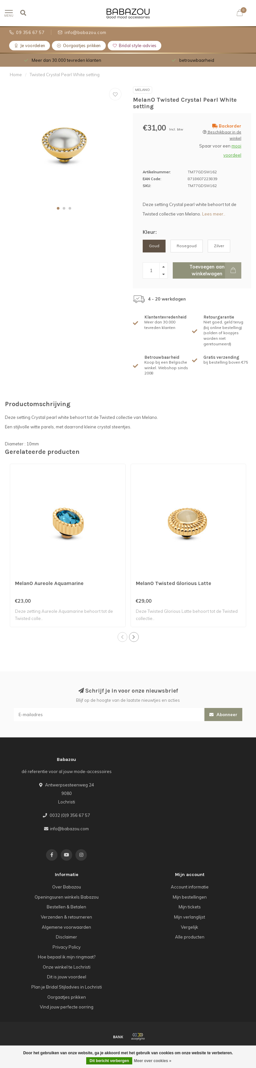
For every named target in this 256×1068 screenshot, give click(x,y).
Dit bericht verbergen (109, 1061)
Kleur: (150, 232)
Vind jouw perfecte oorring (66, 1006)
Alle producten (189, 936)
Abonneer (223, 714)
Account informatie (190, 886)
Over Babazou (66, 886)
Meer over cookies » (152, 1061)
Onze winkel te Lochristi (66, 967)
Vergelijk (189, 927)
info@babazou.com (69, 828)
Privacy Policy (67, 947)
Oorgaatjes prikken (66, 997)
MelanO (142, 90)
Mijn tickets (190, 906)
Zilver (219, 245)
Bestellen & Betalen (66, 906)
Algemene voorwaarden (66, 927)
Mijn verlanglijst (189, 917)
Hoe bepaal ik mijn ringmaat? (66, 956)
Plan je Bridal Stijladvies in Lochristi (66, 987)
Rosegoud (187, 245)
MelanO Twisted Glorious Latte (173, 583)
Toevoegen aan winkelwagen (215, 270)
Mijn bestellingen (190, 897)
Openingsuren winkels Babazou (67, 897)
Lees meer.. (213, 213)
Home (16, 74)
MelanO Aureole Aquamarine (49, 583)
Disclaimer (66, 936)
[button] (58, 208)
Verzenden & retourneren (66, 917)
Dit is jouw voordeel (66, 976)
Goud (154, 245)
